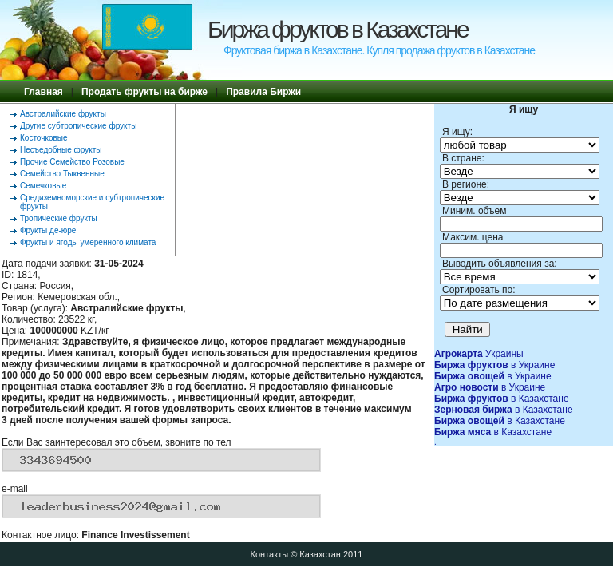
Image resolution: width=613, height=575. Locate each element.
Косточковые (44, 137)
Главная (43, 91)
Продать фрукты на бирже (144, 91)
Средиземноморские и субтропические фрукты (92, 202)
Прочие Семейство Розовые (72, 161)
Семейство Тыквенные (62, 173)
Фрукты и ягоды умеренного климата (88, 242)
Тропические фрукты (58, 218)
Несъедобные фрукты (60, 149)
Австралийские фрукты (63, 113)
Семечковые (43, 185)
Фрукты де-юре (48, 230)
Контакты (270, 554)
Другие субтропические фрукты (78, 125)
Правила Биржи (263, 91)
